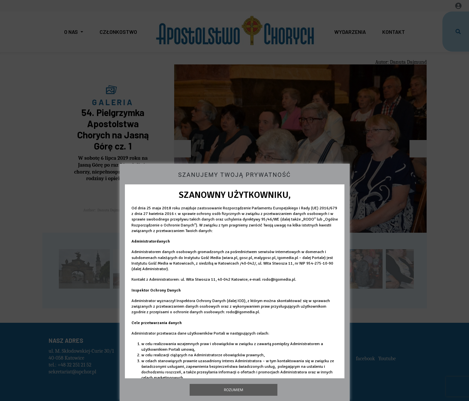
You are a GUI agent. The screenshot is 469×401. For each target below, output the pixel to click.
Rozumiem (233, 389)
